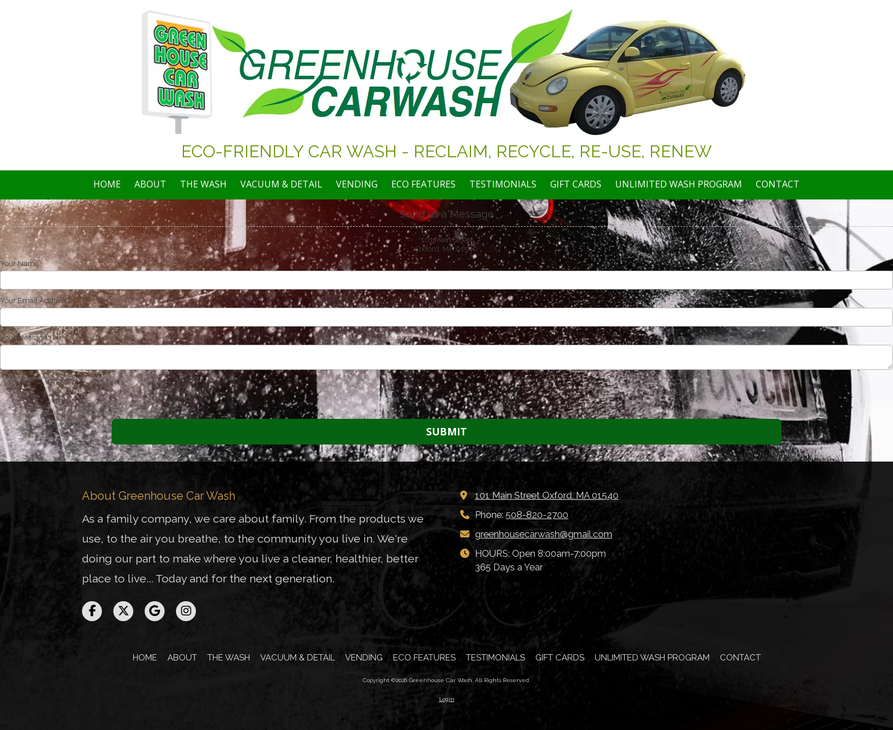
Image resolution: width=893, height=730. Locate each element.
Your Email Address (33, 300)
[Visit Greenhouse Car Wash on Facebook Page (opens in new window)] (92, 611)
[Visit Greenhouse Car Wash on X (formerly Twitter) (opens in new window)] (123, 611)
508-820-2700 (537, 514)
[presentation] (73, 396)
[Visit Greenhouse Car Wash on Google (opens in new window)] (155, 611)
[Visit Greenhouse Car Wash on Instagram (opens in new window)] (186, 611)
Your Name (19, 263)
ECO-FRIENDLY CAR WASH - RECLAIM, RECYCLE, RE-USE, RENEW (446, 151)
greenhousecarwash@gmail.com (543, 534)
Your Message (23, 337)
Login (446, 699)
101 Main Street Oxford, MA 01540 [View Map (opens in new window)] (546, 495)
